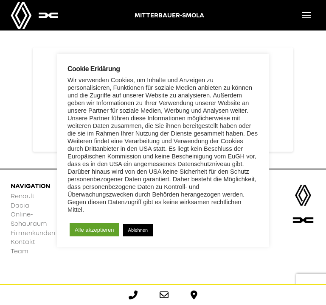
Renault (23, 196)
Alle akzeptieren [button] (94, 230)
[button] (306, 15)
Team (19, 251)
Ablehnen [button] (138, 230)
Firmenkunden (33, 232)
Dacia (20, 205)
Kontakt (23, 241)
